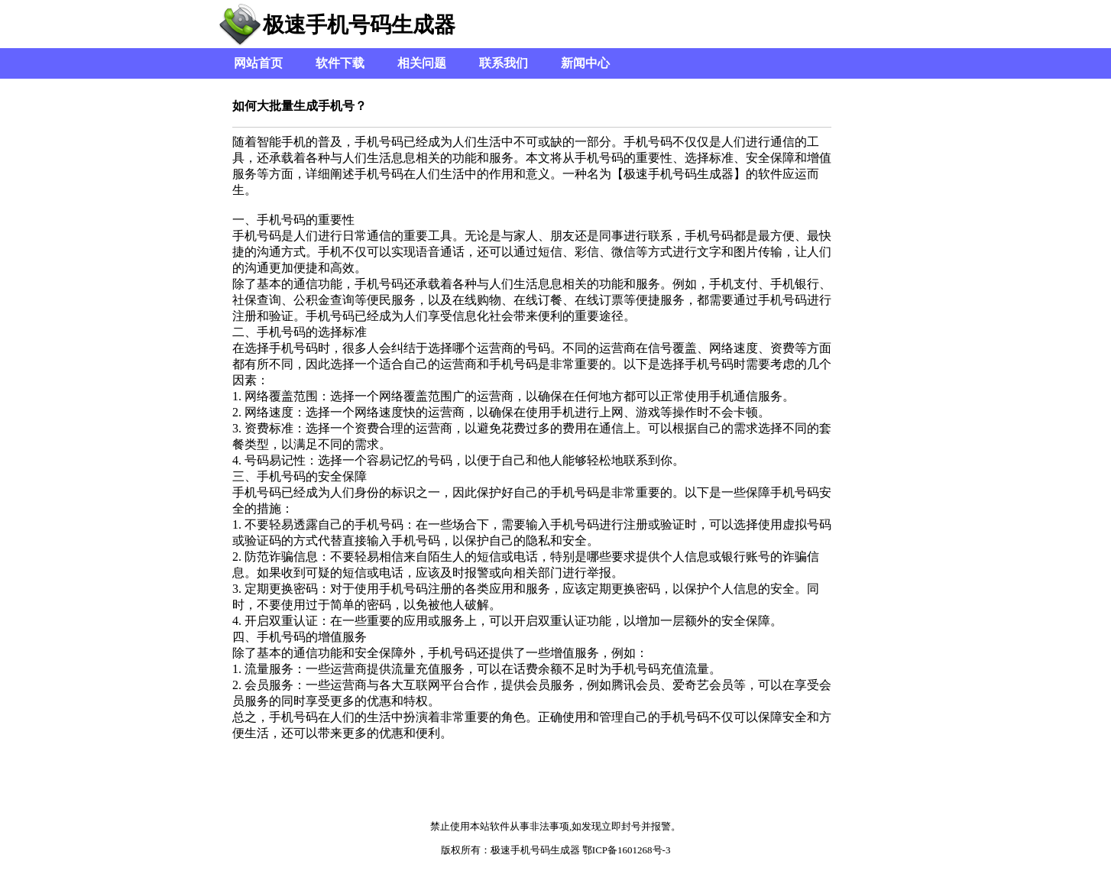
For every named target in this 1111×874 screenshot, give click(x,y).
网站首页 (258, 63)
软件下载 (340, 63)
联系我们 (503, 63)
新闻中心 (585, 63)
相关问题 (421, 63)
